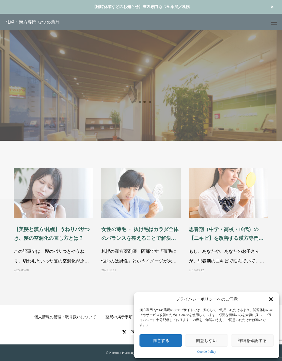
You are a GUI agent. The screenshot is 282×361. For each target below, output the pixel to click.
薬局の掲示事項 (119, 317)
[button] (271, 299)
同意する (161, 340)
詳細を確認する (252, 340)
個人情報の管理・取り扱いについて (65, 317)
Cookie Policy (206, 352)
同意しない (206, 340)
